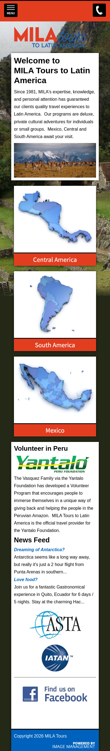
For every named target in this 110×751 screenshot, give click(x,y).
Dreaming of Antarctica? (39, 549)
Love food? (25, 579)
